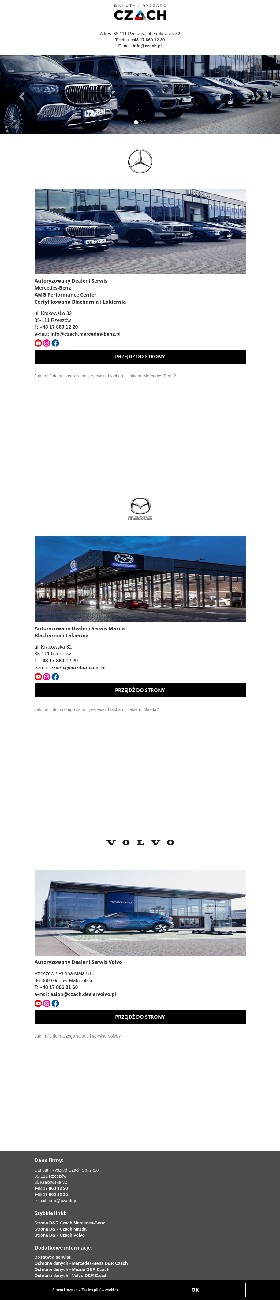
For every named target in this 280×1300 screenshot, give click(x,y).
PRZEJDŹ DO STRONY (140, 356)
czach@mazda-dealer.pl (78, 667)
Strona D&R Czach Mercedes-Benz (70, 1222)
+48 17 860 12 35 (51, 1194)
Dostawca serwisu (53, 1257)
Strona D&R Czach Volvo (60, 1235)
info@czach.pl (147, 45)
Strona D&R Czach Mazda (61, 1229)
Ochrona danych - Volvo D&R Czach (71, 1275)
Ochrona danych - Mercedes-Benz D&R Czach (81, 1263)
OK (195, 1290)
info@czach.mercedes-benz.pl (85, 334)
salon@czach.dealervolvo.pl (83, 994)
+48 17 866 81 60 (58, 987)
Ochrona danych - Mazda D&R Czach (72, 1269)
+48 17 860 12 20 (148, 39)
